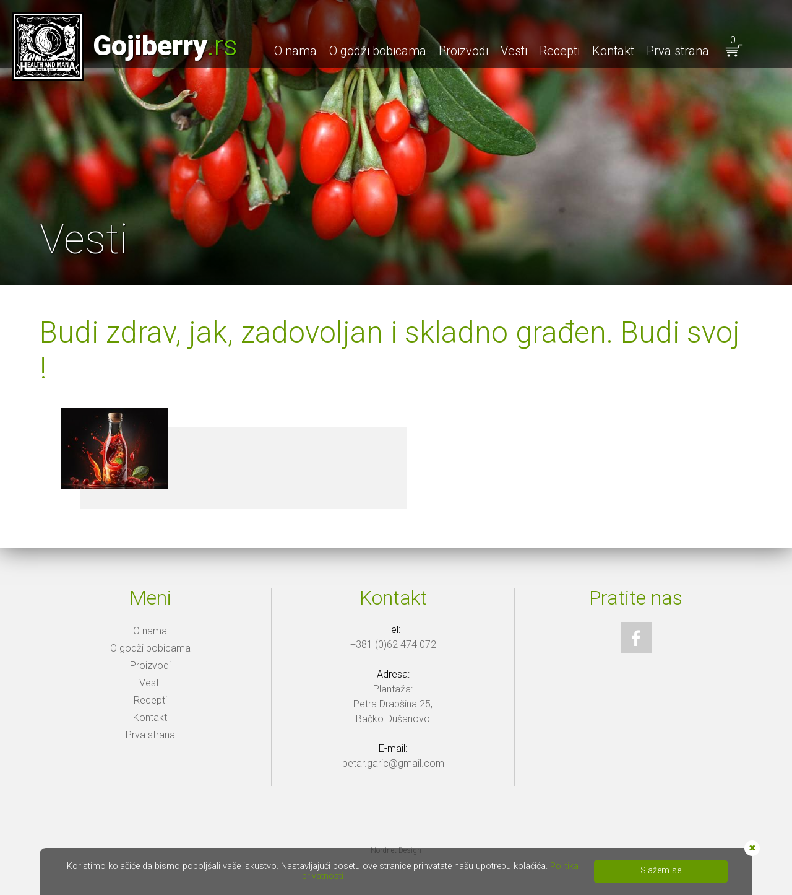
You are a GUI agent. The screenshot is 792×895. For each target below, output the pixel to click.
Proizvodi (463, 50)
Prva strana (678, 50)
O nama (295, 50)
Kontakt (613, 50)
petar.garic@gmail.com (393, 763)
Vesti (514, 50)
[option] (396, 142)
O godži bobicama (377, 50)
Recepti (560, 50)
